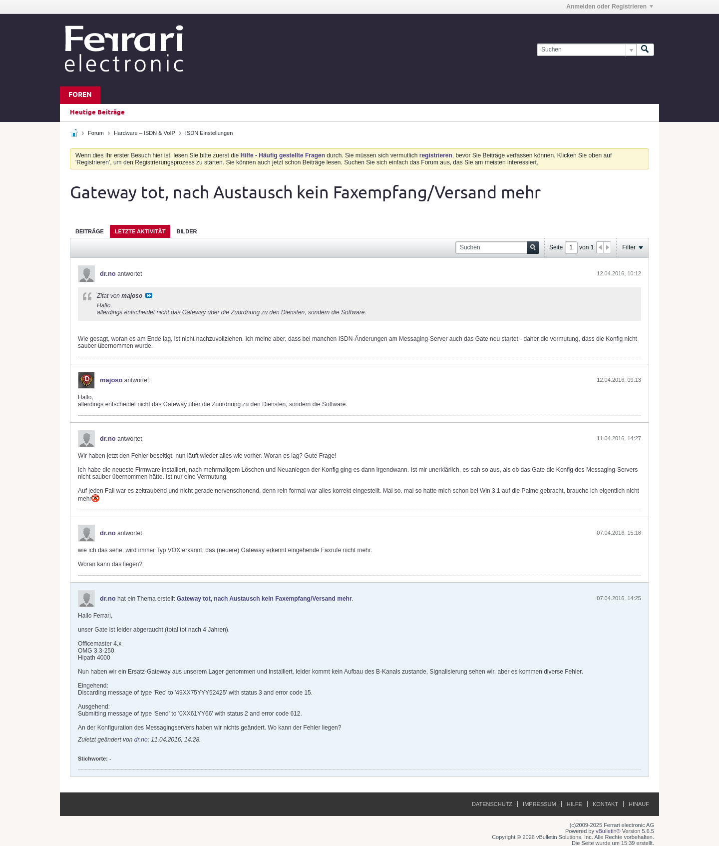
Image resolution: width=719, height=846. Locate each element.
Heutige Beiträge (97, 112)
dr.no (108, 273)
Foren (80, 95)
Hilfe (574, 804)
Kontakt (605, 804)
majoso (111, 380)
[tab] (89, 231)
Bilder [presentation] (186, 231)
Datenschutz (492, 804)
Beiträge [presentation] (89, 231)
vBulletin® (608, 831)
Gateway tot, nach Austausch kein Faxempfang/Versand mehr (264, 598)
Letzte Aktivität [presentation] (140, 231)
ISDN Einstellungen (209, 133)
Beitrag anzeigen (148, 295)
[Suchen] (586, 49)
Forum (96, 133)
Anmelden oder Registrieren (609, 6)
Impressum (539, 804)
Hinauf (639, 804)
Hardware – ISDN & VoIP (144, 133)
